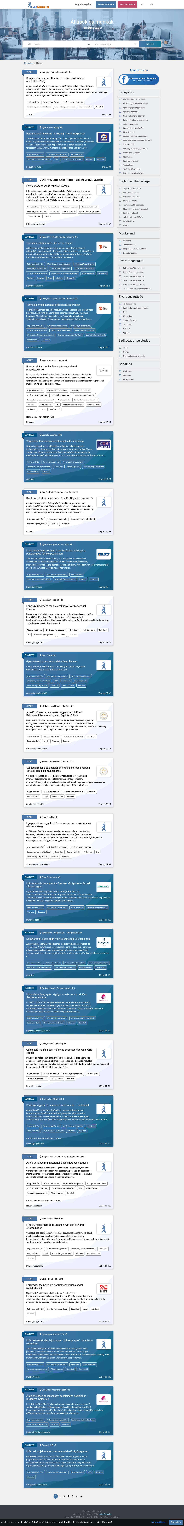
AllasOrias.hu (106, 1514)
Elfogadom (176, 1522)
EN (144, 4)
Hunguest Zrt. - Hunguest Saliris (67, 933)
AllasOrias (28, 63)
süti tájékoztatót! (104, 1522)
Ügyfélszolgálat (88, 4)
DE (152, 4)
